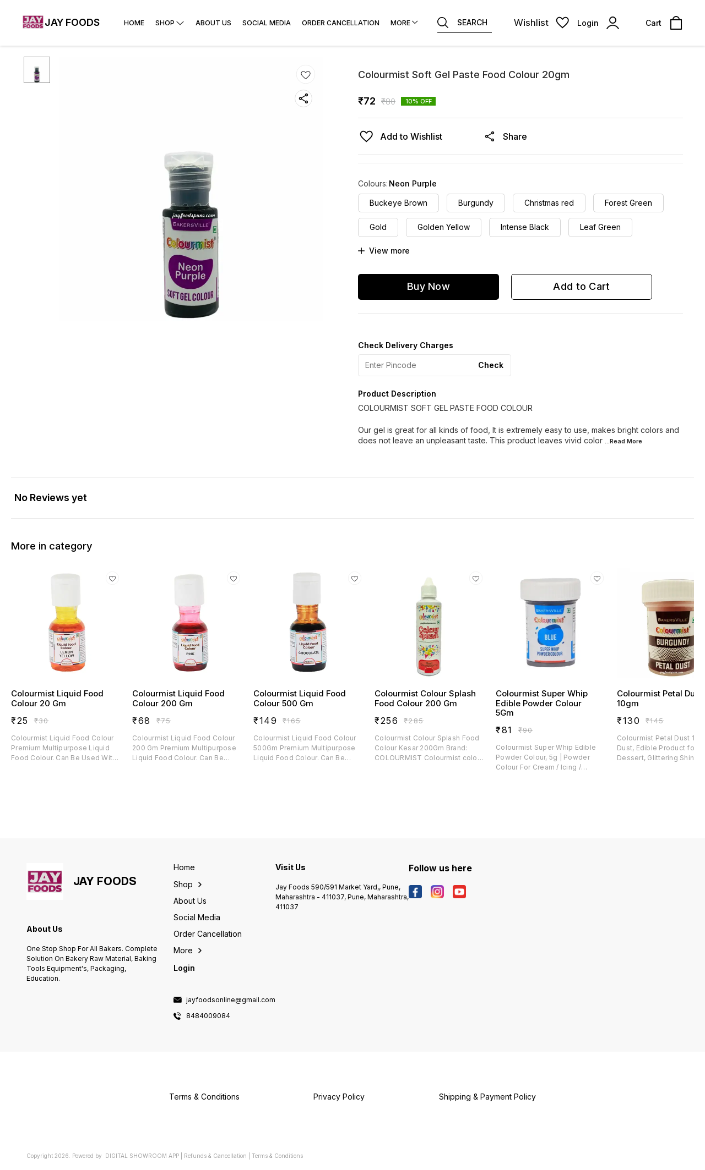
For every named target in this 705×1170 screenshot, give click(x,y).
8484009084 (208, 1016)
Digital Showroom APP (142, 1155)
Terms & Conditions (277, 1155)
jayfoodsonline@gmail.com (230, 1000)
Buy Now (428, 286)
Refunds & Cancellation (215, 1155)
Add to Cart (581, 286)
